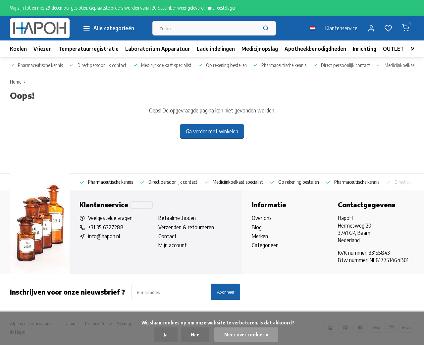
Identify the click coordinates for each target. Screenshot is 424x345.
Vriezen (42, 48)
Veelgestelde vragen (110, 218)
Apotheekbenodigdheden (315, 48)
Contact (167, 236)
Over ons (262, 218)
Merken (260, 236)
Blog (257, 227)
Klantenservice (341, 28)
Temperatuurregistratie (88, 48)
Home (19, 82)
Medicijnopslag (259, 48)
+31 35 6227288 (106, 227)
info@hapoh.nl (104, 236)
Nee (195, 334)
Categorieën (265, 245)
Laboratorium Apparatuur (157, 48)
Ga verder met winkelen (212, 131)
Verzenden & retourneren (186, 227)
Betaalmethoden (177, 218)
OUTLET (393, 48)
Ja (166, 334)
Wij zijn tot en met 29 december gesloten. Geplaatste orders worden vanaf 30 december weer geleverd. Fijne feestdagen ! (124, 8)
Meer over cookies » (246, 334)
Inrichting (364, 48)
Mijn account (172, 245)
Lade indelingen (216, 48)
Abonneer (225, 292)
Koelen (18, 48)
